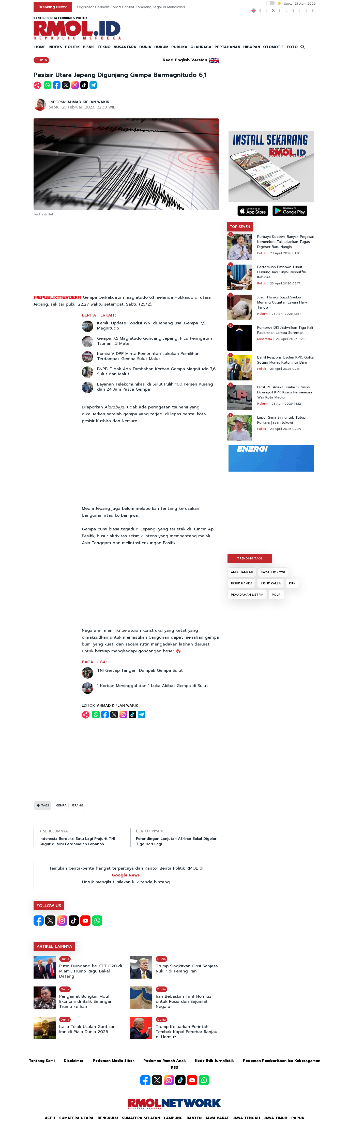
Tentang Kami (42, 1060)
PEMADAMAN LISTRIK (247, 594)
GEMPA (61, 805)
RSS (174, 1067)
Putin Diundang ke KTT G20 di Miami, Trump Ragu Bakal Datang (90, 971)
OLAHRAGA (200, 47)
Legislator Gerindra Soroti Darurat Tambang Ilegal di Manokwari (131, 7)
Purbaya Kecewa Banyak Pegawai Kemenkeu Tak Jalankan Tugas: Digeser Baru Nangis (285, 242)
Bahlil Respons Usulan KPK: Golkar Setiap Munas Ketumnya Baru (286, 360)
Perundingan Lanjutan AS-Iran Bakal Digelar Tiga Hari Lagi (176, 841)
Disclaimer (74, 1060)
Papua (297, 1118)
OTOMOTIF (273, 47)
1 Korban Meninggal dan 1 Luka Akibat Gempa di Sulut (152, 685)
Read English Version (185, 60)
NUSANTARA (125, 47)
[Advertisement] (126, 256)
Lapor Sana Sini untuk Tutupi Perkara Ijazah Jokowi (281, 420)
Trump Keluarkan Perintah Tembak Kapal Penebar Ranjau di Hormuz (186, 1031)
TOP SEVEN (240, 226)
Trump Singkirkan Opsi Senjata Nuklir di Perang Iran (187, 969)
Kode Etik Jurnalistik (214, 1060)
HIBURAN (251, 47)
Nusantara (264, 339)
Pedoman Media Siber (113, 1060)
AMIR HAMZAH (242, 572)
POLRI (276, 594)
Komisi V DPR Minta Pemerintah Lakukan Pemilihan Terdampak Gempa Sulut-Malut (148, 356)
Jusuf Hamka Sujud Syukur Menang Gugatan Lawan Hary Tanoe (282, 302)
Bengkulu (108, 1118)
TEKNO (104, 47)
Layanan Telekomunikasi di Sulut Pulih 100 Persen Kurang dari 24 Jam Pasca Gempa (155, 387)
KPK (292, 583)
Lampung (173, 1118)
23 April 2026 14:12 (286, 403)
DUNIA (145, 47)
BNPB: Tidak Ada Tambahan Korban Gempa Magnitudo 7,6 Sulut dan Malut (156, 371)
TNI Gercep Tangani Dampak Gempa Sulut (140, 670)
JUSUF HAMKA (241, 583)
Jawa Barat (217, 1118)
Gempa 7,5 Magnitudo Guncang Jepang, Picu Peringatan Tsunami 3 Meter (154, 341)
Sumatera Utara (76, 1118)
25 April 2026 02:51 (285, 368)
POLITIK (72, 47)
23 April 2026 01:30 (285, 253)
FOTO (292, 47)
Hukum (262, 313)
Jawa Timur (275, 1118)
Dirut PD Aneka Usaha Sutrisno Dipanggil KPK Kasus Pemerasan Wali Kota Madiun (284, 392)
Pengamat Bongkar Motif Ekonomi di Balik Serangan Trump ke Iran (86, 1001)
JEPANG (77, 805)
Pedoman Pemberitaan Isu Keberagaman (281, 1060)
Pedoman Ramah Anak (164, 1060)
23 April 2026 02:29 (285, 429)
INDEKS (55, 47)
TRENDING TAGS (249, 558)
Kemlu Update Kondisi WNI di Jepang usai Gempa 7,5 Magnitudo (151, 326)
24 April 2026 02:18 (291, 339)
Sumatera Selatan (141, 1118)
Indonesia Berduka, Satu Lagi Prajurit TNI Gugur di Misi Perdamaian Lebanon (77, 841)
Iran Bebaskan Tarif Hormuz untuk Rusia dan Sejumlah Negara (183, 1001)
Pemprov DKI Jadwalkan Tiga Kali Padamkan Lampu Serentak (285, 330)
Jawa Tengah (246, 1118)
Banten (194, 1118)
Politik (261, 253)
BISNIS (89, 47)
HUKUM (161, 47)
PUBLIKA (179, 47)
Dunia (41, 60)
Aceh (50, 1118)
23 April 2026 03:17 (285, 283)
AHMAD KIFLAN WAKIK (88, 102)
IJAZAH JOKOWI (273, 572)
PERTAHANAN (227, 47)
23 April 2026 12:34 (286, 313)
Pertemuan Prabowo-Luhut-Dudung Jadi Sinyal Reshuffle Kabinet (281, 272)
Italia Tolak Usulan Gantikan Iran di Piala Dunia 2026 (87, 1029)
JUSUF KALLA (271, 583)
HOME (39, 47)
